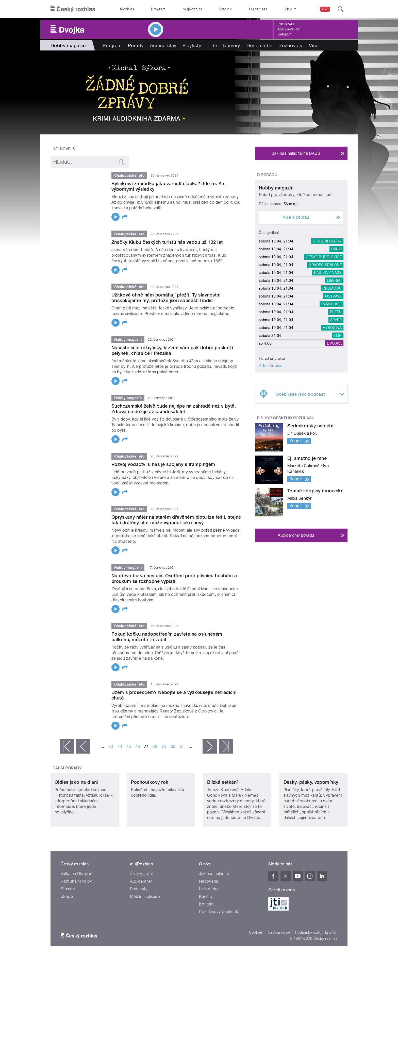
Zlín (338, 383)
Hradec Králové (325, 312)
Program (158, 9)
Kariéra (205, 930)
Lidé (212, 45)
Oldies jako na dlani (76, 816)
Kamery (284, 34)
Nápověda (208, 915)
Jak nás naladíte (214, 907)
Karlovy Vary (328, 320)
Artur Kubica (271, 413)
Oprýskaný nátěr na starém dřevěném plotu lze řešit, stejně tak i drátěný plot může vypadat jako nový (176, 519)
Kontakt (206, 937)
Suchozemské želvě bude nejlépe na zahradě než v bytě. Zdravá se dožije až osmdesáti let (173, 408)
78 (155, 746)
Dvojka (334, 391)
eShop (67, 930)
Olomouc (332, 336)
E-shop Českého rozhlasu (286, 465)
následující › (210, 746)
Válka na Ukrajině (76, 907)
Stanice (225, 9)
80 (173, 746)
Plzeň (336, 359)
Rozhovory (290, 45)
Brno (336, 296)
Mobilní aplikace (145, 930)
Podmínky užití (307, 966)
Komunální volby (76, 915)
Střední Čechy (327, 289)
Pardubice (331, 352)
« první (67, 746)
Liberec (334, 328)
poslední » (226, 746)
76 (137, 746)
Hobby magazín (276, 235)
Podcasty (139, 922)
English (331, 966)
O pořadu (267, 174)
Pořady (136, 45)
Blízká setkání (222, 816)
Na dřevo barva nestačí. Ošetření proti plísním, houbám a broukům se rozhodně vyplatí (174, 578)
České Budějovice (324, 304)
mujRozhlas (192, 9)
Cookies (256, 966)
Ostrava (333, 344)
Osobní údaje (279, 966)
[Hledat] (340, 9)
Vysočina (332, 375)
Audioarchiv (289, 29)
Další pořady (67, 768)
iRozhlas (127, 9)
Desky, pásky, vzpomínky (311, 816)
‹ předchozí (83, 746)
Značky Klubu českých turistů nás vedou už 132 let (167, 242)
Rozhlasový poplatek (218, 945)
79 (164, 746)
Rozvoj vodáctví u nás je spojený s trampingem (163, 464)
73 (110, 746)
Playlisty (192, 45)
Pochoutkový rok (150, 816)
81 (181, 746)
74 (119, 746)
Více (316, 45)
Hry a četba (259, 45)
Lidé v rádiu (210, 922)
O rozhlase (258, 9)
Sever (336, 367)
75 (128, 746)
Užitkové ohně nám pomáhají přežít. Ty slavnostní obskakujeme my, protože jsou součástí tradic (165, 297)
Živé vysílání (141, 907)
